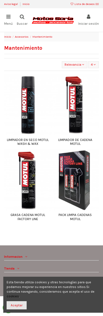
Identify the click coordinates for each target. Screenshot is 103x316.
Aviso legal (11, 4)
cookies (13, 296)
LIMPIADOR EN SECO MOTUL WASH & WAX (28, 142)
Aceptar (17, 305)
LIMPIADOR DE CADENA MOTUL (75, 142)
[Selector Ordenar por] (74, 64)
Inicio (26, 4)
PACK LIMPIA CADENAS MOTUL (75, 217)
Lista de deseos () (84, 4)
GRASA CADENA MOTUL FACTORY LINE (27, 217)
